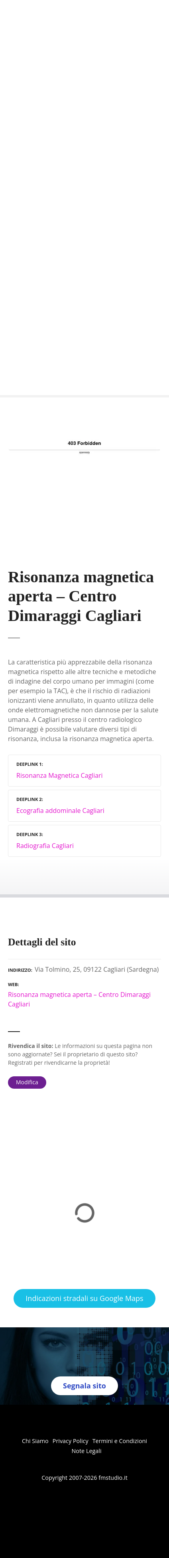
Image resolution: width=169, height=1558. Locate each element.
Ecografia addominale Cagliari (60, 810)
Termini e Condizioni (119, 1441)
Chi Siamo (35, 1441)
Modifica (27, 1082)
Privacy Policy (70, 1441)
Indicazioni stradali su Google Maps (84, 1298)
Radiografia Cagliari (45, 845)
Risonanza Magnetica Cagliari (59, 775)
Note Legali (86, 1451)
